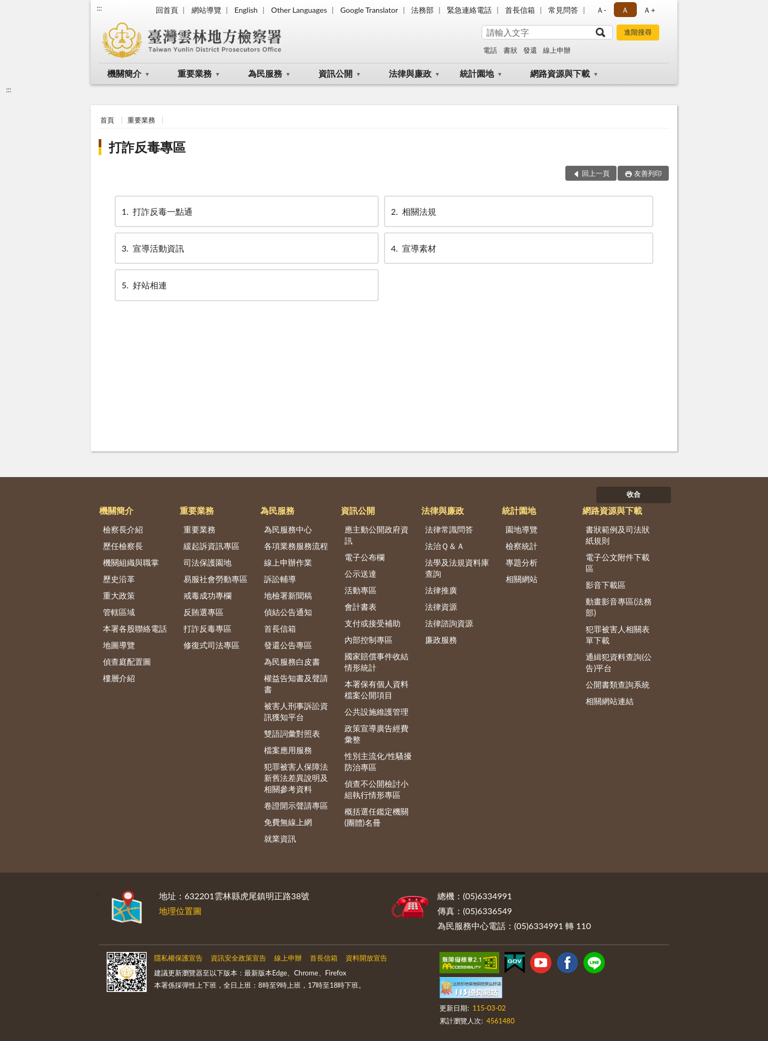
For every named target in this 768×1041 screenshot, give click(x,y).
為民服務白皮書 (292, 661)
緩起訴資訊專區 (211, 546)
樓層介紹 (119, 678)
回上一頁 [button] (596, 173)
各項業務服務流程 (296, 546)
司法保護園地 (207, 562)
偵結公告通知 (288, 612)
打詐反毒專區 (147, 147)
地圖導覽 (119, 645)
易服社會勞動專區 (215, 579)
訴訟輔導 (280, 579)
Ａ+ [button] (649, 9)
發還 (530, 50)
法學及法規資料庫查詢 (457, 568)
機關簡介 (124, 73)
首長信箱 (520, 9)
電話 (490, 50)
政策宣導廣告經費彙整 (377, 733)
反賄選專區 (203, 612)
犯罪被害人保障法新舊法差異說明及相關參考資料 (296, 778)
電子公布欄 (365, 557)
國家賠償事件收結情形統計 (377, 661)
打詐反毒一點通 (156, 211)
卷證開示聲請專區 (296, 805)
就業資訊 (280, 838)
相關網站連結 (610, 701)
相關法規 (412, 211)
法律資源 (441, 606)
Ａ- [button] (601, 9)
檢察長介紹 (123, 529)
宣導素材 (412, 248)
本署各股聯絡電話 (135, 628)
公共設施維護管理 (377, 711)
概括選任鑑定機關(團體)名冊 (377, 816)
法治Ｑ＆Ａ (445, 546)
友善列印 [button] (648, 173)
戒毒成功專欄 (207, 595)
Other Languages (299, 9)
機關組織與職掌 (131, 562)
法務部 (422, 9)
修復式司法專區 (211, 645)
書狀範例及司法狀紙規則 (618, 534)
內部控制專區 (369, 639)
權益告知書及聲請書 (296, 683)
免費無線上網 (288, 822)
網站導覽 (206, 9)
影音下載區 (606, 585)
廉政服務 (441, 639)
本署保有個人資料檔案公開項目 (377, 689)
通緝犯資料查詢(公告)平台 (619, 662)
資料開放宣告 (366, 958)
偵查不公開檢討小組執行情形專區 (377, 789)
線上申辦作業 (288, 562)
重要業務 (195, 73)
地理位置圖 (180, 911)
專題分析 (522, 562)
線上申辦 (557, 50)
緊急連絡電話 (469, 9)
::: (99, 8)
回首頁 (167, 9)
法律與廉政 (410, 73)
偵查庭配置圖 (127, 661)
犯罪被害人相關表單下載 (618, 634)
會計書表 (361, 606)
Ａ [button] (625, 9)
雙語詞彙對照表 (292, 733)
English (246, 9)
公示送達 (361, 573)
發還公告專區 (288, 645)
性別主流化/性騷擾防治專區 (378, 761)
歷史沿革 (119, 579)
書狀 (510, 50)
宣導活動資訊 (152, 248)
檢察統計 (522, 546)
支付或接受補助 (373, 623)
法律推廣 (441, 590)
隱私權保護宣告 (178, 958)
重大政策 (119, 595)
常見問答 (563, 9)
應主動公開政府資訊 (377, 534)
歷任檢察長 (123, 546)
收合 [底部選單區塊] (634, 494)
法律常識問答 (449, 529)
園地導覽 (522, 529)
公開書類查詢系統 (618, 684)
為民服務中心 (288, 529)
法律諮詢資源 (449, 623)
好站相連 (143, 285)
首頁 (107, 120)
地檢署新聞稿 (288, 595)
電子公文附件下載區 (618, 562)
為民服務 (265, 73)
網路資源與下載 (560, 73)
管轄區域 (119, 612)
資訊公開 (335, 73)
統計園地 (477, 73)
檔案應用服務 (288, 750)
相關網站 (522, 579)
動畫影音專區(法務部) (619, 606)
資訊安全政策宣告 (238, 958)
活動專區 (361, 590)
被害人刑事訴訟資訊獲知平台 (296, 711)
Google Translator (369, 9)
